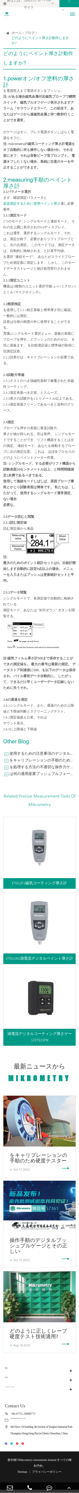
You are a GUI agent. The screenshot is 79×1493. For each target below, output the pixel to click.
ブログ (30, 33)
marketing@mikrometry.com (28, 1420)
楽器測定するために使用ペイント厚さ (31, 204)
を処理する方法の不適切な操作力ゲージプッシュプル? (42, 767)
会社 (8, 1380)
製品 (8, 1371)
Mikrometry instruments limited (37, 1463)
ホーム (17, 33)
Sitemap (22, 1475)
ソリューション (16, 1390)
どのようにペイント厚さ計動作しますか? (40, 41)
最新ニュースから (39, 1073)
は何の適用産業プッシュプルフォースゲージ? (42, 774)
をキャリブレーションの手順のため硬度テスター (42, 761)
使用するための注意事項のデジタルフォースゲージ (42, 754)
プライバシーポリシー (47, 1475)
